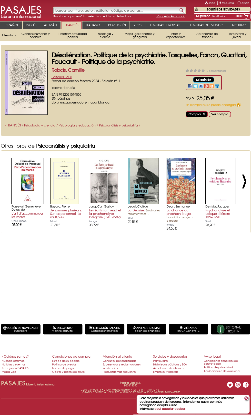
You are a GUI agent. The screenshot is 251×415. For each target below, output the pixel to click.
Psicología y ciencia (39, 125)
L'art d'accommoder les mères (27, 215)
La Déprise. (144, 212)
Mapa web (9, 372)
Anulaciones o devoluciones (222, 371)
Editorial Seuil (61, 76)
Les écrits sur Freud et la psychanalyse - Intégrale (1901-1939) (105, 213)
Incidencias (110, 368)
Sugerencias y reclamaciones (122, 364)
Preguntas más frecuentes (119, 372)
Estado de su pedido (66, 361)
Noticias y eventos (13, 364)
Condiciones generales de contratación (221, 362)
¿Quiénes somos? (15, 356)
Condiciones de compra (71, 356)
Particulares (160, 361)
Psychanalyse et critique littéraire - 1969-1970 (218, 213)
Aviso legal (212, 356)
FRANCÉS (14, 125)
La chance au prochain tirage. (180, 215)
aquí (157, 408)
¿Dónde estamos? (14, 361)
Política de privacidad (218, 367)
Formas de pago (63, 368)
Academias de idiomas (168, 368)
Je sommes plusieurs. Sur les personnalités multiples (66, 213)
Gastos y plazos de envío (68, 372)
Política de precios (64, 364)
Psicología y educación (77, 125)
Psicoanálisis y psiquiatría (118, 125)
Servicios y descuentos (170, 356)
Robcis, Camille (68, 70)
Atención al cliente (117, 356)
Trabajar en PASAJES (15, 368)
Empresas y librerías (165, 372)
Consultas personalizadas (119, 361)
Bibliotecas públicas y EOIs (170, 364)
